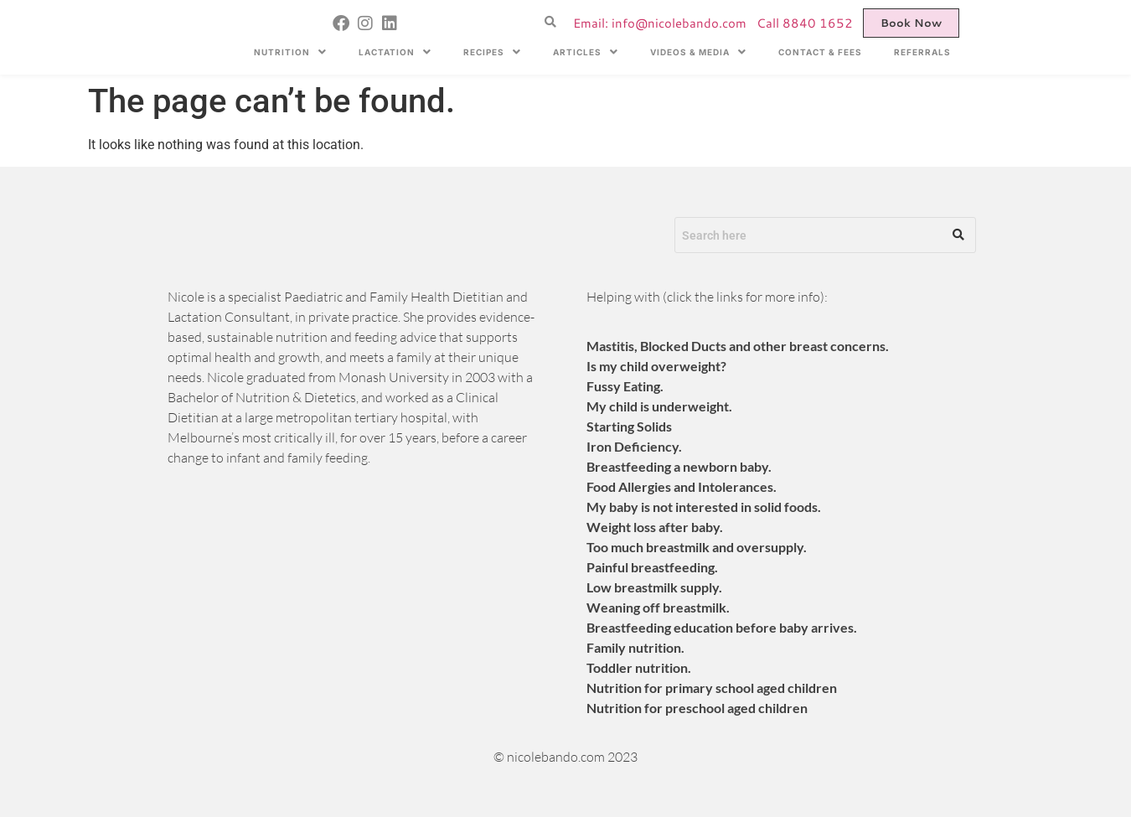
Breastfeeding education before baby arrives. (721, 627)
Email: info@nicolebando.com (659, 23)
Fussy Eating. (625, 386)
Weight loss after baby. (654, 527)
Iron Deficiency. (634, 446)
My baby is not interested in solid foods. (703, 507)
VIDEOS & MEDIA (698, 52)
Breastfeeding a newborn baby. (679, 466)
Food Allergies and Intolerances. (681, 486)
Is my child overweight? (656, 366)
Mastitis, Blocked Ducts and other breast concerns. (737, 346)
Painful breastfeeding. (652, 567)
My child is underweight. (659, 406)
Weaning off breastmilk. (658, 607)
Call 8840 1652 (805, 23)
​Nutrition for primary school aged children (711, 687)
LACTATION (395, 52)
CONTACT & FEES (820, 52)
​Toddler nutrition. (638, 667)
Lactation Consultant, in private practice (283, 316)
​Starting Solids (629, 426)
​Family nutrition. (635, 647)
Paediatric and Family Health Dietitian (394, 296)
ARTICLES (585, 52)
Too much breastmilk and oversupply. (696, 547)
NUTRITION (290, 52)
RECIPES (492, 52)
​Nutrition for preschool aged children (697, 708)
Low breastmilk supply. (654, 587)
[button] (290, 52)
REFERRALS (922, 52)
